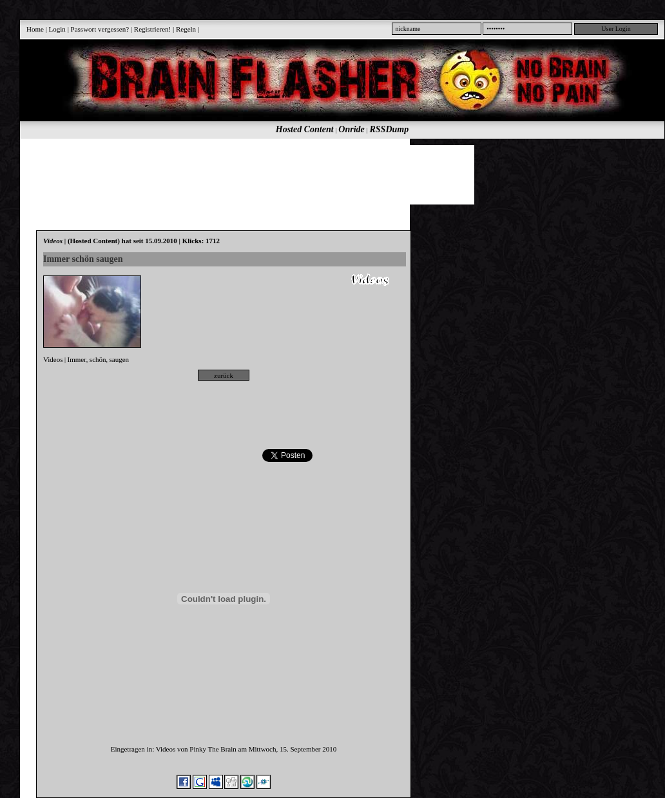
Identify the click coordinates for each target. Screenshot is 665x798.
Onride (351, 129)
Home (35, 29)
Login (57, 29)
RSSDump (389, 129)
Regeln (186, 29)
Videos (53, 359)
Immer (77, 359)
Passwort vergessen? (100, 29)
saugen (120, 359)
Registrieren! (152, 29)
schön (98, 359)
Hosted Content (305, 129)
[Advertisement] (335, 174)
